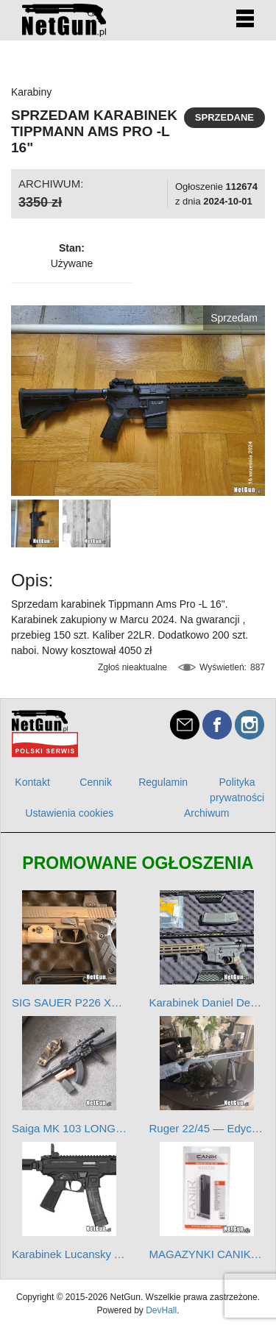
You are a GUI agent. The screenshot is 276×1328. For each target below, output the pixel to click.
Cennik (95, 782)
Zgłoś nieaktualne (132, 667)
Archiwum (206, 813)
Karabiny (31, 92)
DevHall (161, 1310)
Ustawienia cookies (69, 813)
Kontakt (32, 782)
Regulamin (163, 782)
